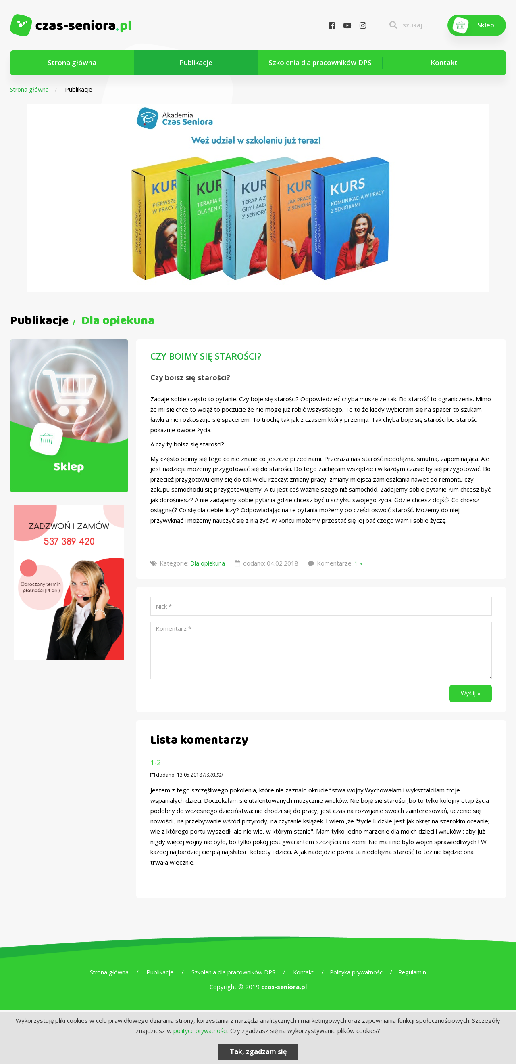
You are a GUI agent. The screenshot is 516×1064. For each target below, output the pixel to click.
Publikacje (195, 62)
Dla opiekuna (207, 563)
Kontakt (444, 62)
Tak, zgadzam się (258, 1051)
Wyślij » (469, 694)
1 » (359, 563)
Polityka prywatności (359, 974)
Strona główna (72, 62)
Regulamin (416, 974)
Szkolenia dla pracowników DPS (320, 62)
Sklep (485, 25)
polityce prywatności (200, 1030)
